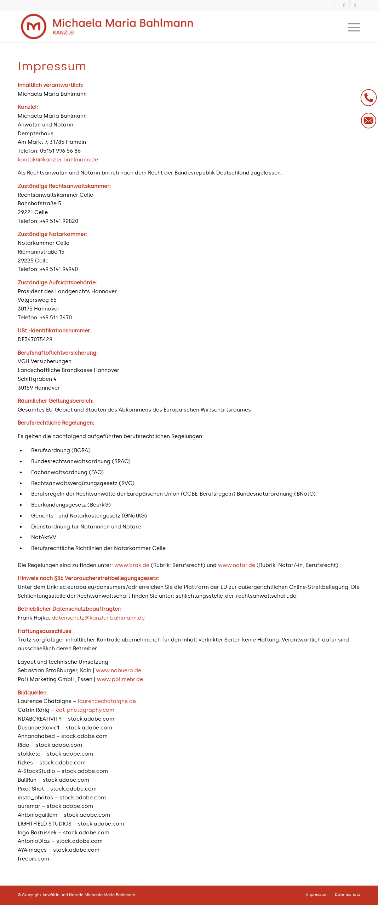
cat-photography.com (85, 710)
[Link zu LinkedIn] (344, 5)
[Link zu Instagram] (355, 5)
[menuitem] (351, 26)
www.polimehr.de (120, 679)
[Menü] (351, 26)
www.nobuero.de (118, 670)
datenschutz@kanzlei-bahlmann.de (98, 618)
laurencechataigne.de (107, 701)
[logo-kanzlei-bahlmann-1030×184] (107, 26)
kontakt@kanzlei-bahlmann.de (58, 159)
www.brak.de (131, 565)
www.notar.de (236, 565)
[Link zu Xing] (333, 5)
